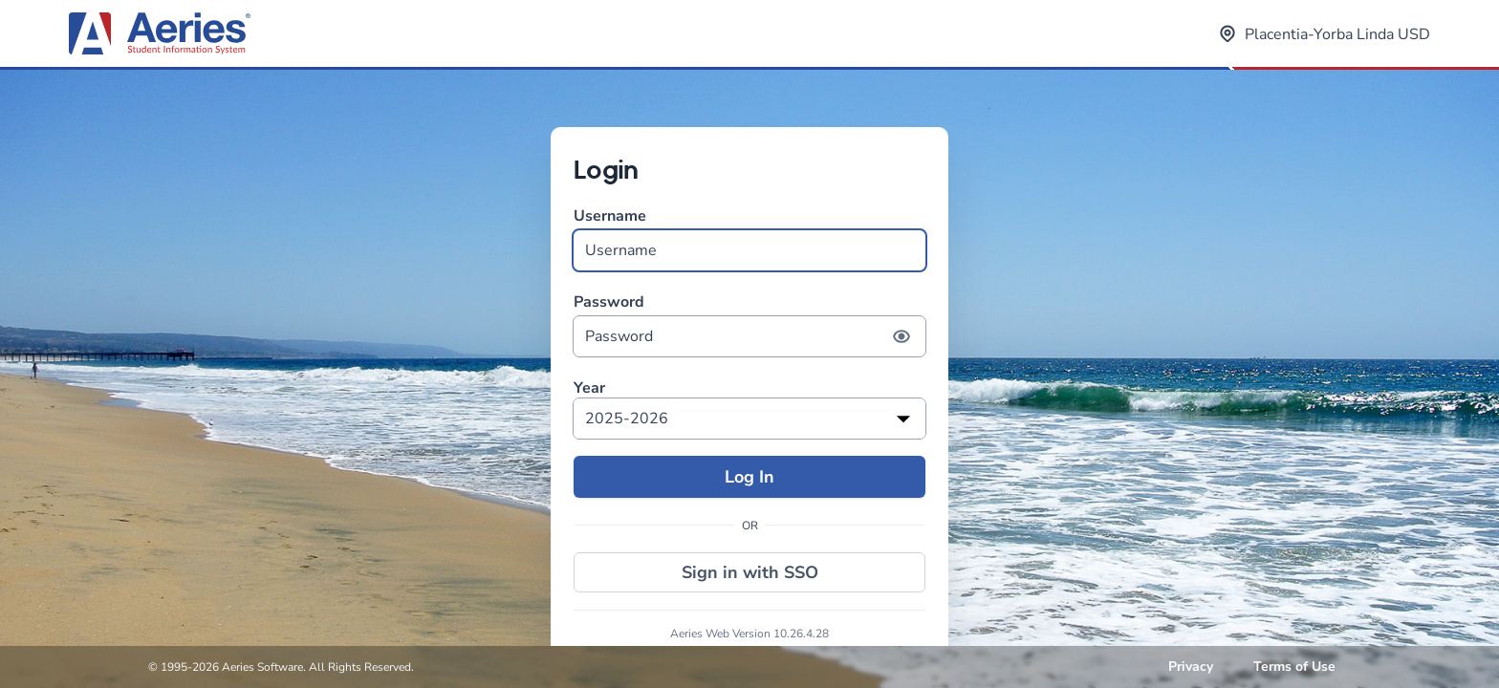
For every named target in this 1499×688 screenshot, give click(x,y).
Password (749, 324)
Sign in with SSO (750, 572)
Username (749, 238)
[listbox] (749, 418)
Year (589, 388)
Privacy (1190, 666)
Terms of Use (1294, 666)
